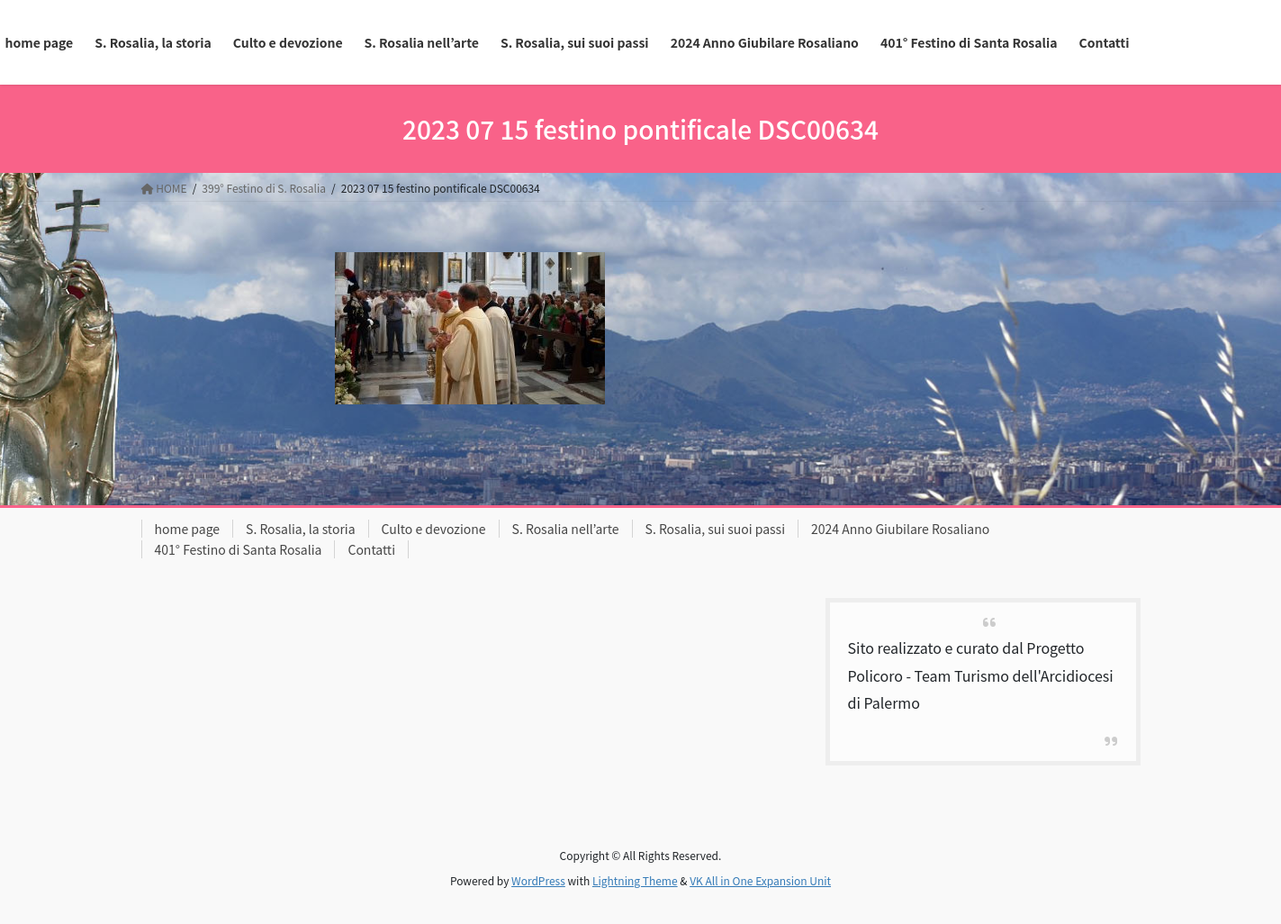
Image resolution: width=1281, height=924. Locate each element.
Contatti (371, 549)
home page (188, 529)
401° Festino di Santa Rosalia (238, 549)
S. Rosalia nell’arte (565, 529)
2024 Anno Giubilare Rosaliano (900, 529)
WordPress (538, 880)
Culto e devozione (434, 529)
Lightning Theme (635, 880)
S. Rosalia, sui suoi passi (715, 529)
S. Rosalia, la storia (301, 529)
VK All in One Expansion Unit (760, 880)
